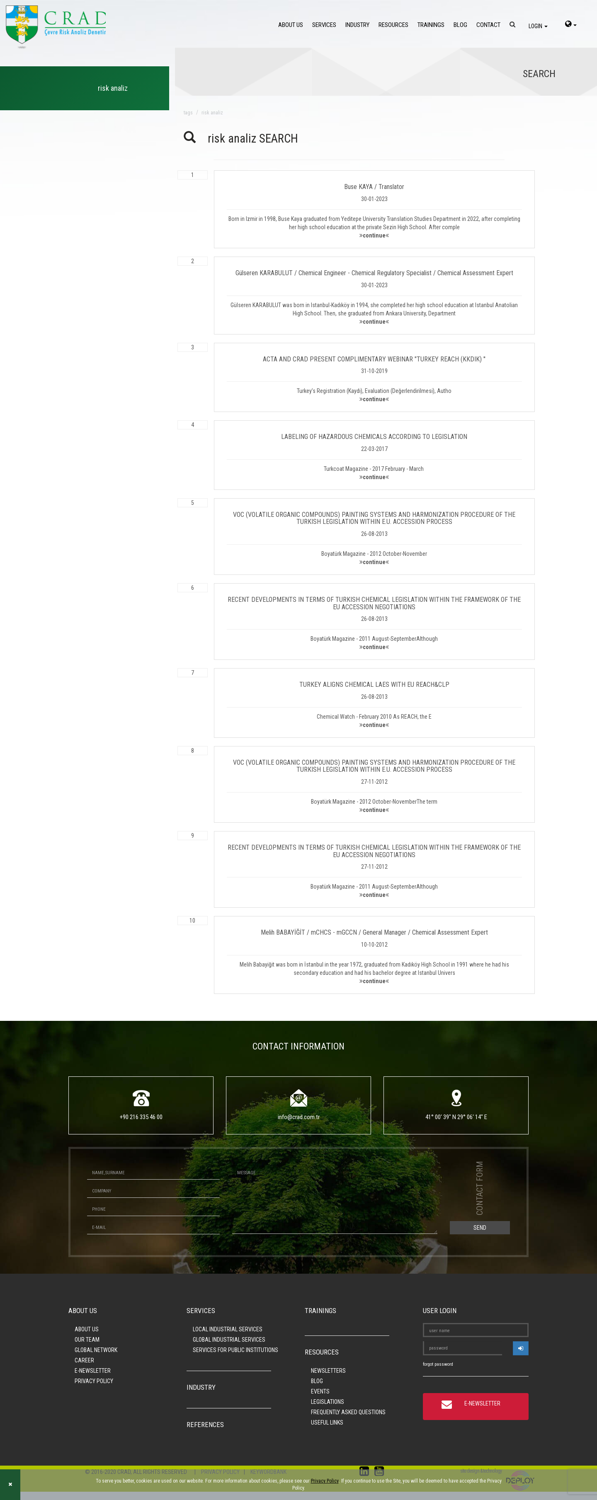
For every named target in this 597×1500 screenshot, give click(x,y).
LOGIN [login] (538, 26)
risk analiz (212, 113)
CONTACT (488, 25)
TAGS (188, 113)
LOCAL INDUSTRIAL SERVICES (227, 1329)
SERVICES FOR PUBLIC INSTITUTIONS (235, 1350)
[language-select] (571, 25)
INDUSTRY (357, 25)
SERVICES (324, 25)
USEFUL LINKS (327, 1422)
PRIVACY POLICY (94, 1381)
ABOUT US (290, 25)
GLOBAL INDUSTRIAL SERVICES (229, 1339)
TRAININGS (430, 25)
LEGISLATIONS (327, 1401)
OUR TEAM (87, 1339)
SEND (479, 1227)
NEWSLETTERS (328, 1370)
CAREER (84, 1360)
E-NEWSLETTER (93, 1370)
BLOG (460, 25)
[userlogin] (521, 1348)
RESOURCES (393, 25)
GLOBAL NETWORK (96, 1350)
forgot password (438, 1364)
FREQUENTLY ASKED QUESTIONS (348, 1412)
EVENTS (320, 1391)
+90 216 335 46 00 (141, 1117)
